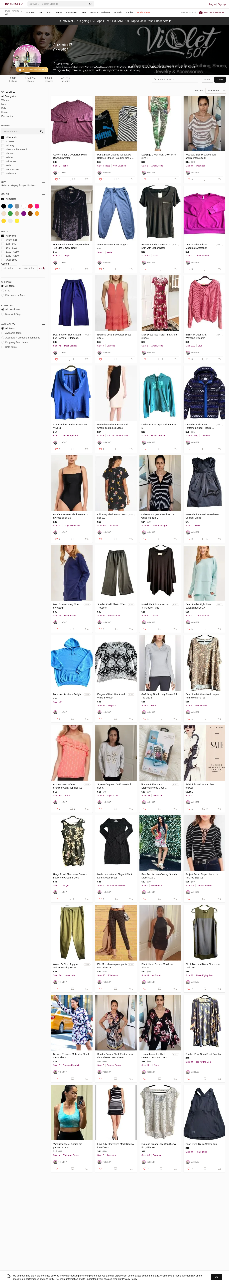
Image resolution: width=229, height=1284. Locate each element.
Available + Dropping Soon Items (20, 337)
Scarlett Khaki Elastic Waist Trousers (111, 606)
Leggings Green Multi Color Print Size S (158, 156)
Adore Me (8, 161)
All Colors (8, 199)
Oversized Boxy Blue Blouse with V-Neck (70, 426)
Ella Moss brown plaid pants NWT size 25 (112, 966)
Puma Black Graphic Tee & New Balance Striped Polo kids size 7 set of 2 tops (114, 156)
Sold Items (9, 347)
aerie (6, 165)
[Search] (64, 4)
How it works (188, 12)
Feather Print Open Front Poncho (203, 1054)
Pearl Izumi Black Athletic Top (201, 1144)
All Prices (8, 235)
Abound (7, 153)
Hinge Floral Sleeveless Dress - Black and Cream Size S (70, 876)
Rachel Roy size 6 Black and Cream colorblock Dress (112, 426)
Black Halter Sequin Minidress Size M (157, 966)
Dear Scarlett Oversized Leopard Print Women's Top (203, 696)
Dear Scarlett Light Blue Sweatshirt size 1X (198, 606)
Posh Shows (143, 12)
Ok (216, 1277)
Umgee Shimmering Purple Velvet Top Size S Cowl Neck (71, 246)
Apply (42, 268)
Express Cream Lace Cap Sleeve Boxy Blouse (159, 1146)
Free (5, 290)
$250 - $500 (10, 255)
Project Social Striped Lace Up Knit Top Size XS (202, 876)
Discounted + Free (13, 295)
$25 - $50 (8, 243)
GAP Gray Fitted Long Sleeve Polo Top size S (159, 696)
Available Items (11, 333)
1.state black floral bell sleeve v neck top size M (154, 1056)
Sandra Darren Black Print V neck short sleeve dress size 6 (115, 1056)
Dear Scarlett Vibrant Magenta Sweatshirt (197, 246)
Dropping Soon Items (14, 342)
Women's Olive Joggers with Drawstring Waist (65, 966)
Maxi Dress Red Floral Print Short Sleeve (159, 336)
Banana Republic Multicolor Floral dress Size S (71, 1056)
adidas (7, 157)
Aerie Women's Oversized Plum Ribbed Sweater (70, 156)
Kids (49, 12)
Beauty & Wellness (100, 12)
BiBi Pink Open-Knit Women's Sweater (196, 336)
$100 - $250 (10, 251)
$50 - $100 (9, 247)
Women (30, 12)
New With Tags (11, 314)
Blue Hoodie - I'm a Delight (67, 694)
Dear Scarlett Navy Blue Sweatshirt (66, 606)
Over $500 (9, 259)
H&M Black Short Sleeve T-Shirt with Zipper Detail (155, 246)
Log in (212, 4)
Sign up (222, 4)
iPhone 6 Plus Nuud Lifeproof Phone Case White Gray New (152, 786)
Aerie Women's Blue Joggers (112, 244)
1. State (7, 141)
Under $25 (9, 239)
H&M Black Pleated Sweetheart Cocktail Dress (202, 516)
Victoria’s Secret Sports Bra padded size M (67, 1146)
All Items (7, 286)
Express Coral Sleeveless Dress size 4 (114, 336)
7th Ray (7, 145)
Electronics (72, 12)
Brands (118, 12)
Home (59, 12)
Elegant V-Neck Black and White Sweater (111, 696)
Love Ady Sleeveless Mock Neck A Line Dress (115, 1146)
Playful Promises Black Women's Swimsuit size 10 (70, 516)
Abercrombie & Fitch (14, 149)
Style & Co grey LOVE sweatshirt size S (114, 786)
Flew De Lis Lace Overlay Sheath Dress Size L (159, 876)
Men (40, 12)
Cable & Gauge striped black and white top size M (158, 516)
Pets (84, 12)
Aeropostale (10, 169)
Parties (129, 12)
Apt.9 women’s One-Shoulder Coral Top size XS (67, 786)
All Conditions (10, 309)
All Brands (9, 137)
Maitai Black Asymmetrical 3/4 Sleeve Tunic (155, 606)
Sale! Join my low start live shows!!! (200, 786)
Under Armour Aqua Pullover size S (159, 426)
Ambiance (8, 173)
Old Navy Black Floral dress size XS (112, 516)
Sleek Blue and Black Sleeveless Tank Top (203, 966)
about (207, 79)
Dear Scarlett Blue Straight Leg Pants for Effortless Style (67, 336)
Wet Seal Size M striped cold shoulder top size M (201, 156)
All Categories (8, 96)
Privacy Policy (129, 1279)
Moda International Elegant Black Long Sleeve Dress (114, 876)
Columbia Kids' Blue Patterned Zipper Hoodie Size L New (199, 426)
